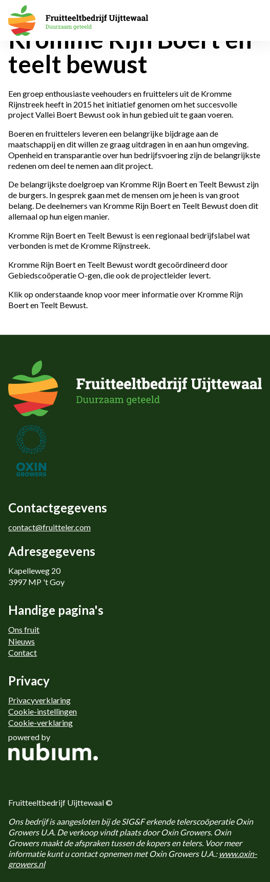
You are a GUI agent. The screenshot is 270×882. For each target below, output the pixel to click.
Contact (22, 652)
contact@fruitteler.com (49, 527)
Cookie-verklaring (40, 722)
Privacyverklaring (39, 700)
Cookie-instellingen (42, 711)
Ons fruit (23, 629)
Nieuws (21, 641)
